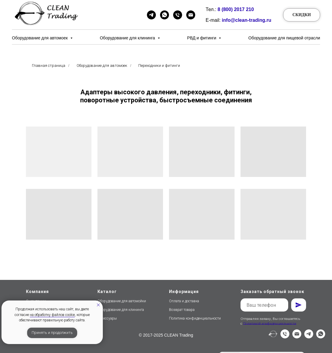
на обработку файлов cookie (52, 315)
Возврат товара (182, 310)
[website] (273, 336)
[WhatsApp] (164, 14)
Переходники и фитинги (159, 65)
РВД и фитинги (202, 38)
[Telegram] (151, 14)
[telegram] (308, 336)
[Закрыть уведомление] (98, 305)
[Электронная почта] (296, 336)
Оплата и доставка (184, 301)
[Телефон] (177, 14)
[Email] (190, 14)
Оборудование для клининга (128, 38)
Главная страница (48, 65)
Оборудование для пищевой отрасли (284, 38)
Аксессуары (107, 318)
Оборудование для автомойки (121, 301)
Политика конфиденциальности (195, 318)
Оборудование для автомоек (40, 38)
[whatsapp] (320, 336)
